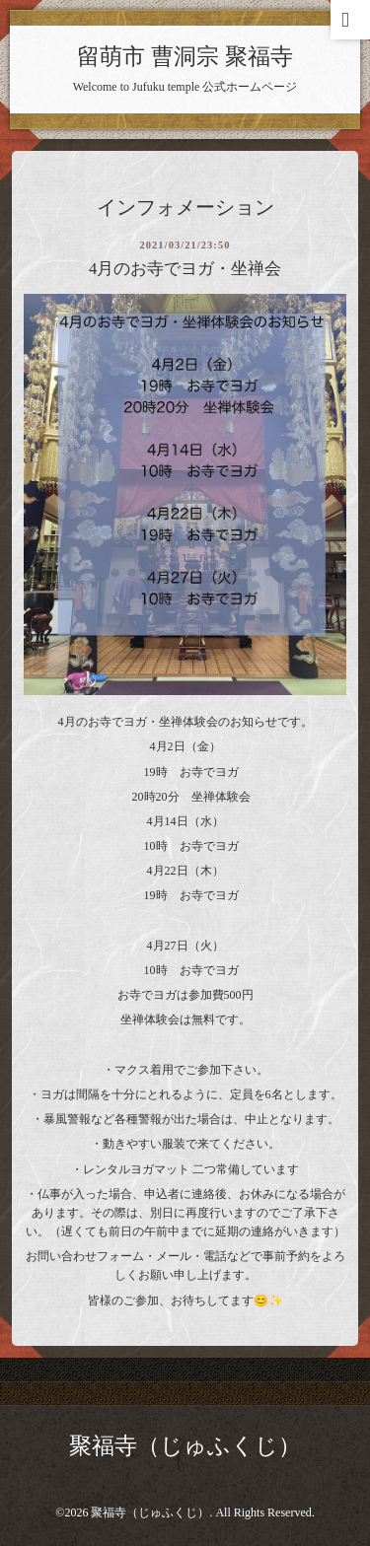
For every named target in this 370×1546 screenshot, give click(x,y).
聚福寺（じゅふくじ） (185, 1446)
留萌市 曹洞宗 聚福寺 (184, 56)
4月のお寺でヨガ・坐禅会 (185, 268)
